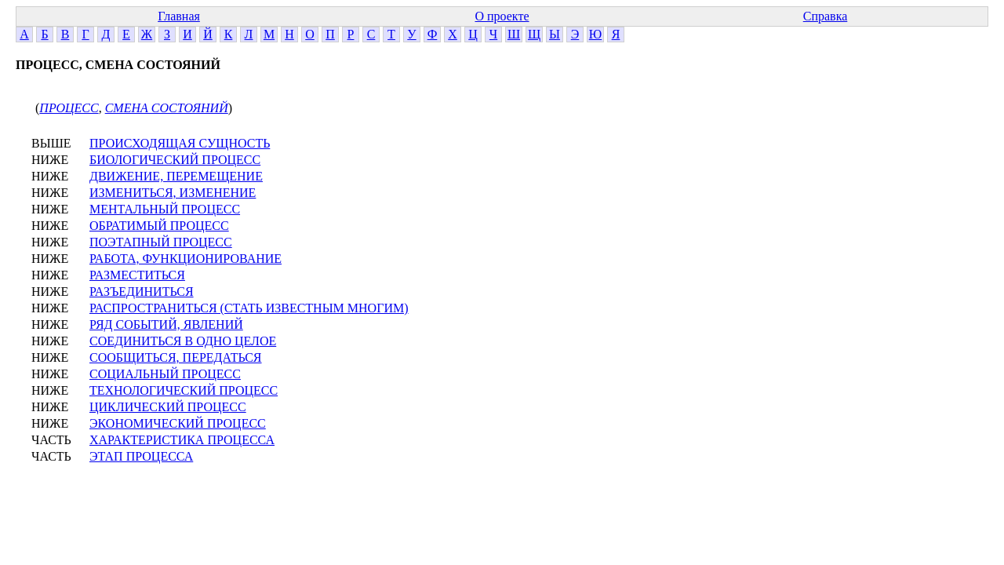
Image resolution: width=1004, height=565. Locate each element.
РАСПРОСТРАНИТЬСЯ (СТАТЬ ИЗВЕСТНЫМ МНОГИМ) (249, 308)
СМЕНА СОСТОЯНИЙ (166, 108)
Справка (825, 16)
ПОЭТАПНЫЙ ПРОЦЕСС (160, 242)
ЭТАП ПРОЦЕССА (141, 456)
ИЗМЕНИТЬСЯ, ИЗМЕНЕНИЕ (172, 192)
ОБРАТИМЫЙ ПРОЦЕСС (159, 225)
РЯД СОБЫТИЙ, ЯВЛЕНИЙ (166, 324)
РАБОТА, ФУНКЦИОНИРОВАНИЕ (185, 258)
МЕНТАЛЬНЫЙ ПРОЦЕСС (164, 209)
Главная (179, 16)
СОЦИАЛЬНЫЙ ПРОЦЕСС (165, 374)
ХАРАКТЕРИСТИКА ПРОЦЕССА (182, 440)
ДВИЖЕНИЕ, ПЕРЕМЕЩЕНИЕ (176, 176)
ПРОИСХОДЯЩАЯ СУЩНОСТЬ (179, 143)
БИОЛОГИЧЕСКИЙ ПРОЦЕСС (174, 159)
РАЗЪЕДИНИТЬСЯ (141, 291)
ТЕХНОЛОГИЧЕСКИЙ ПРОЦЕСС (183, 390)
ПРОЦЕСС (68, 108)
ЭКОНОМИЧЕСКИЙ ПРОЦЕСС (177, 423)
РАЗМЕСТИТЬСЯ (137, 275)
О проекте (502, 16)
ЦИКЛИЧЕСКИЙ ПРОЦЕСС (167, 407)
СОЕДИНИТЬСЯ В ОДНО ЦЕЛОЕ (182, 341)
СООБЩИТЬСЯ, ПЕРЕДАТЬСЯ (175, 357)
